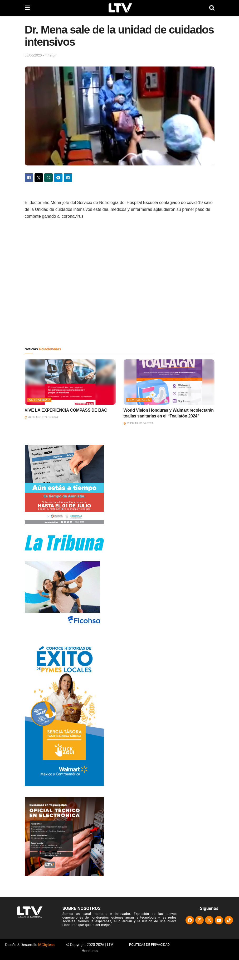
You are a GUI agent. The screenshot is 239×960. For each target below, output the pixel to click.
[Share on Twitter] (39, 177)
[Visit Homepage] (119, 8)
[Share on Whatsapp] (48, 177)
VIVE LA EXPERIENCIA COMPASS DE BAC (66, 410)
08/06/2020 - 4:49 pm (41, 55)
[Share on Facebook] (29, 177)
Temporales (139, 399)
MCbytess (46, 945)
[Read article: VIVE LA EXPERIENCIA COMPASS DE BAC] (70, 382)
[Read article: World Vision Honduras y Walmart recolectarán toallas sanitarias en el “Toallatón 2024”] (169, 382)
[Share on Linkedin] (68, 177)
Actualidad (39, 399)
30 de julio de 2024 (138, 423)
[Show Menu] (27, 8)
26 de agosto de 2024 (41, 417)
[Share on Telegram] (58, 177)
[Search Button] (211, 8)
